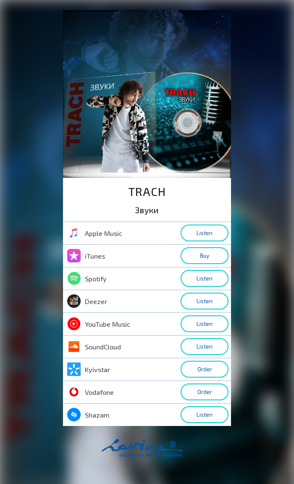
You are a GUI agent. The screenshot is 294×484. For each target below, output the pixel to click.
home (155, 452)
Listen (205, 233)
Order (204, 369)
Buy (204, 255)
